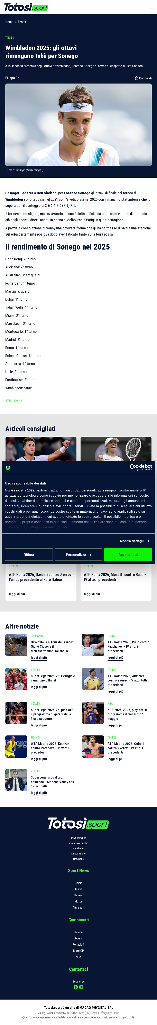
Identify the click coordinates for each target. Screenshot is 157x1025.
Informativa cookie (78, 843)
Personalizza (78, 554)
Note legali (78, 848)
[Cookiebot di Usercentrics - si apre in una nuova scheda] (134, 467)
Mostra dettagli (132, 541)
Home (9, 22)
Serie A (78, 932)
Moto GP (78, 951)
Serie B (78, 938)
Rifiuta (29, 554)
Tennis (22, 22)
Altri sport (78, 907)
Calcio (78, 883)
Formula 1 (78, 944)
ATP (8, 401)
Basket (78, 895)
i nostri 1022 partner (31, 490)
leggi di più (17, 594)
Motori (79, 901)
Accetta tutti (128, 554)
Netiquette (78, 858)
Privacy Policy (78, 837)
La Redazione (78, 853)
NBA (78, 957)
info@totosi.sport (109, 1013)
